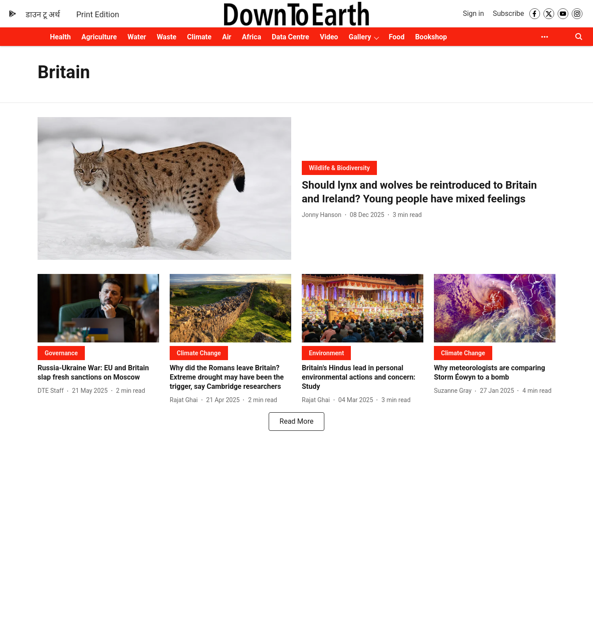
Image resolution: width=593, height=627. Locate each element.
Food (397, 37)
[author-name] (323, 215)
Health (60, 37)
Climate (199, 37)
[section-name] (339, 167)
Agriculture (99, 37)
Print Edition (97, 14)
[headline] (428, 192)
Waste (167, 37)
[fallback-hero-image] (164, 188)
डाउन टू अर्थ (43, 14)
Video (329, 37)
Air (227, 37)
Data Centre (290, 37)
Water (136, 37)
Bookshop (431, 37)
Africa (251, 37)
